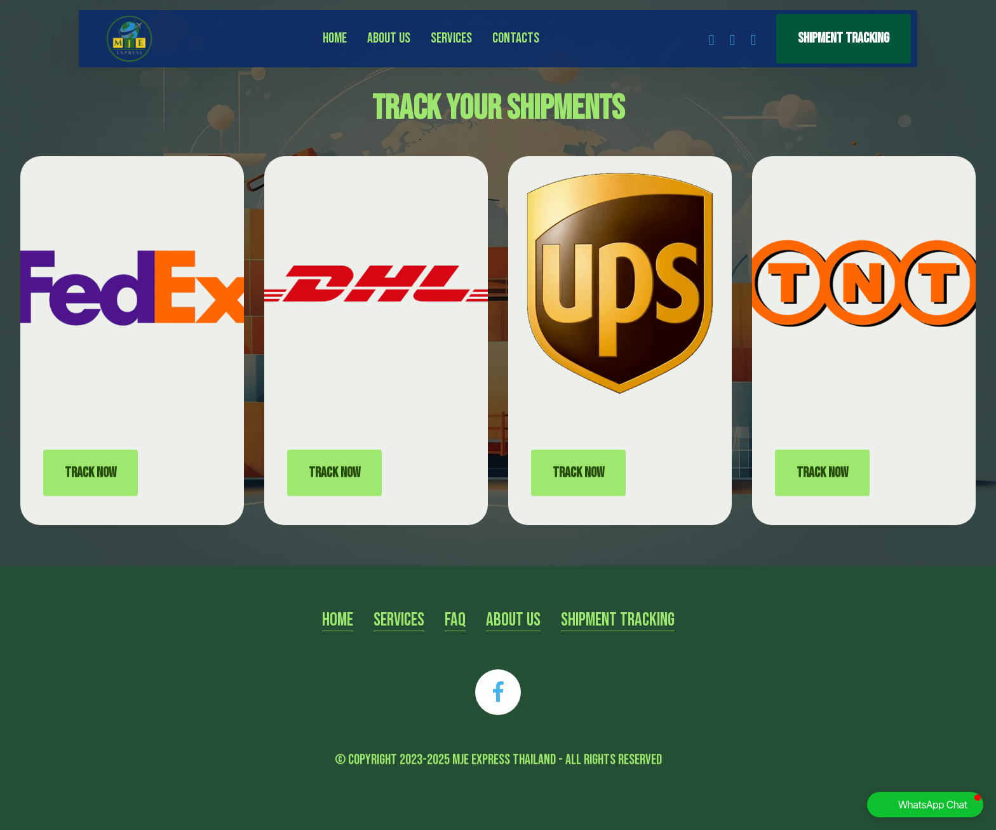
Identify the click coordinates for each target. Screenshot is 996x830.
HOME (337, 638)
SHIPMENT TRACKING (618, 638)
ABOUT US (513, 638)
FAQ (455, 638)
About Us (388, 38)
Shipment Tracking (843, 38)
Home (335, 38)
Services (451, 38)
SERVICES (399, 638)
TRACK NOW (90, 491)
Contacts (515, 38)
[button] (925, 804)
